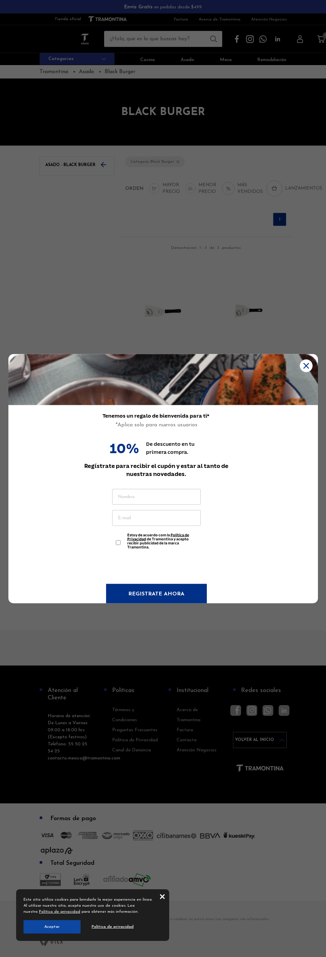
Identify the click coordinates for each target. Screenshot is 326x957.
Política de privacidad (59, 912)
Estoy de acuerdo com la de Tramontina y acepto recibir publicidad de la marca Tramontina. (158, 539)
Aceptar (52, 927)
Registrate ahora (156, 593)
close (162, 896)
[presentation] (156, 567)
